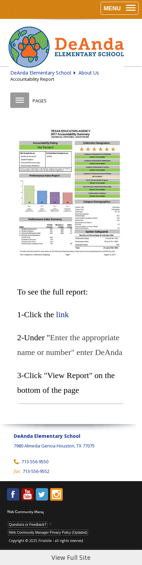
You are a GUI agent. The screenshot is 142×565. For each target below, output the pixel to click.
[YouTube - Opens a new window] (27, 494)
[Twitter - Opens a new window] (42, 494)
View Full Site (71, 557)
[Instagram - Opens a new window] (56, 494)
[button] (119, 8)
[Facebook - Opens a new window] (13, 494)
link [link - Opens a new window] (63, 314)
